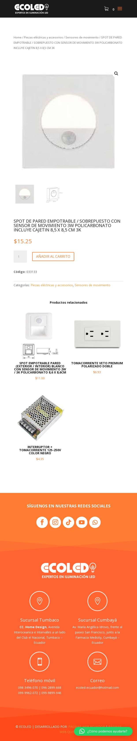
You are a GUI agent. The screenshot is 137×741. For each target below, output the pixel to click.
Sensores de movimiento (82, 37)
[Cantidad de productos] (20, 257)
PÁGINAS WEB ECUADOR (86, 727)
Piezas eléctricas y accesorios (43, 37)
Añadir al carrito (53, 256)
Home (18, 37)
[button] (116, 74)
